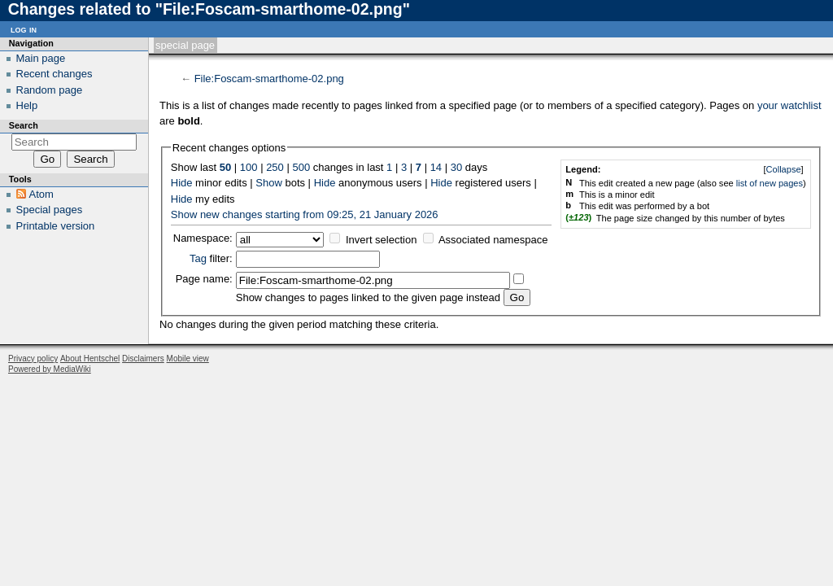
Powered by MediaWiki (49, 369)
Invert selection (381, 240)
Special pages (49, 209)
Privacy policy (33, 358)
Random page (49, 90)
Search (23, 125)
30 (456, 167)
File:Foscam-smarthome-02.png (269, 78)
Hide (182, 183)
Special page (185, 45)
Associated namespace (492, 240)
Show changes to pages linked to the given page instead (368, 297)
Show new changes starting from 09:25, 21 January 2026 (304, 214)
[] (783, 169)
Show (268, 183)
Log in (24, 29)
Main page (41, 58)
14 (436, 167)
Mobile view (188, 358)
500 (301, 167)
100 (249, 167)
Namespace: (203, 238)
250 (275, 167)
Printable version (55, 226)
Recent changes (54, 74)
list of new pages (769, 183)
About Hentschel (90, 358)
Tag (198, 258)
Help (27, 105)
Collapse (783, 169)
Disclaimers (143, 358)
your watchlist (789, 105)
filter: (211, 258)
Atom (41, 194)
